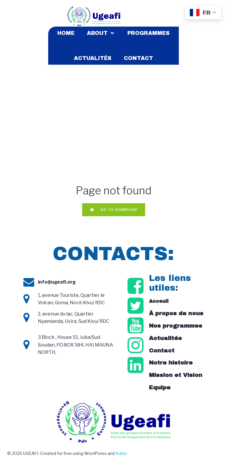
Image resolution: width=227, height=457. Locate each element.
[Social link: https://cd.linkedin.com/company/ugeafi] (136, 365)
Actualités (92, 58)
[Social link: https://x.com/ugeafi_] (136, 306)
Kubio (121, 453)
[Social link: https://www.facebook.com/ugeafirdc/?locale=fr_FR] (136, 286)
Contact (138, 58)
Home (65, 33)
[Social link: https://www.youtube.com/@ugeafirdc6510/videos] (136, 326)
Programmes (148, 33)
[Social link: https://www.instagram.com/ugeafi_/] (136, 346)
